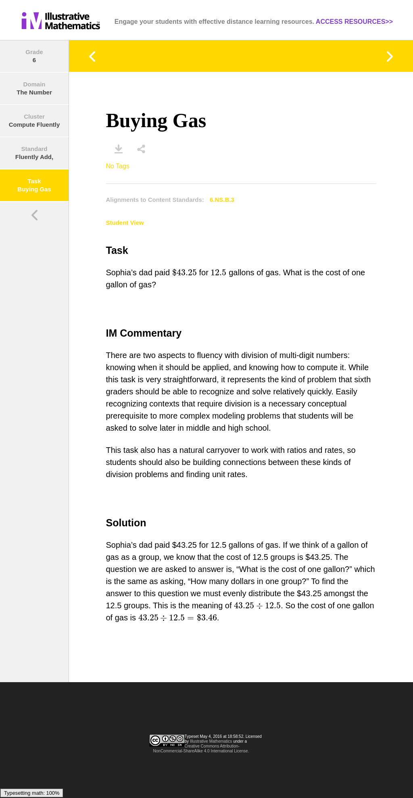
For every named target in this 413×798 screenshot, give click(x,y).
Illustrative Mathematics (211, 741)
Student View (125, 222)
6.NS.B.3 (222, 199)
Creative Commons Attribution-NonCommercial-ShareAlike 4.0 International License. (201, 748)
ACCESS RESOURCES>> (354, 21)
